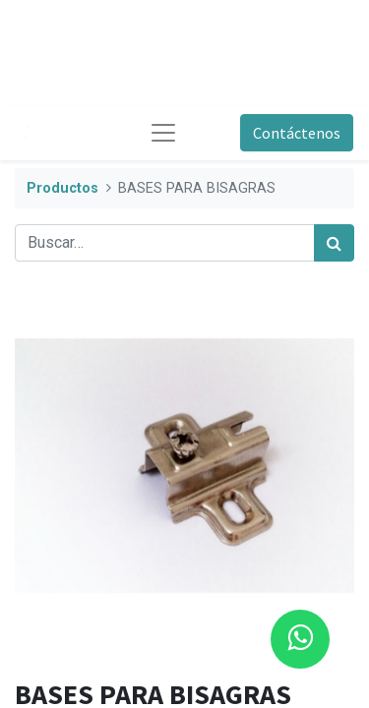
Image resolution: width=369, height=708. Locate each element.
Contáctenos (296, 133)
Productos (62, 188)
